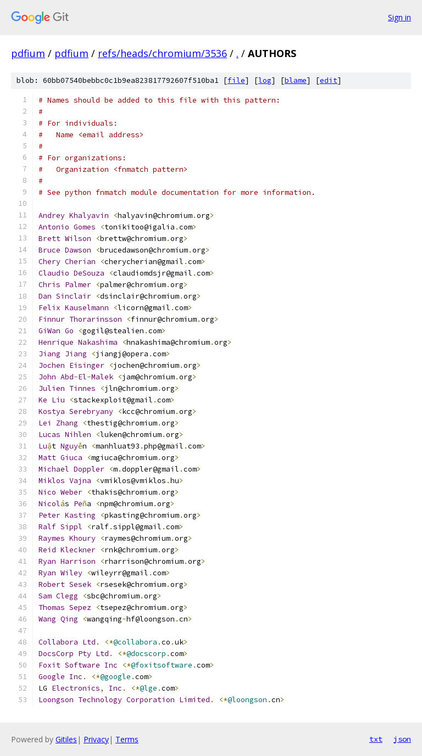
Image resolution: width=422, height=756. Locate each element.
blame (296, 80)
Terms (126, 739)
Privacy (96, 739)
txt (375, 739)
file (236, 80)
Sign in (399, 17)
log (264, 80)
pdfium (28, 53)
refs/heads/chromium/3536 (162, 53)
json (402, 739)
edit (328, 80)
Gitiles (66, 739)
